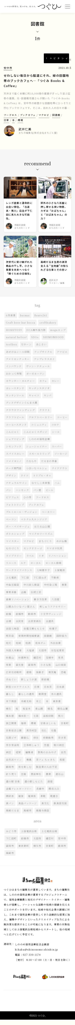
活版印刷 (48, 721)
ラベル (30, 561)
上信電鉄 (60, 575)
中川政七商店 (32, 590)
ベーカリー (48, 517)
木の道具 (56, 699)
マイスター (12, 546)
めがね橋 (61, 546)
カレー (56, 386)
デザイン (11, 480)
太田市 (43, 655)
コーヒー (62, 422)
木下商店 (11, 706)
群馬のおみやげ (47, 757)
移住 (36, 743)
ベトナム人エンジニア (34, 524)
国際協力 (61, 641)
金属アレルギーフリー (19, 794)
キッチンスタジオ (39, 393)
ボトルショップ (15, 539)
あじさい (41, 349)
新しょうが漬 (29, 684)
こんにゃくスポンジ (36, 437)
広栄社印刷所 (14, 677)
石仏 (44, 735)
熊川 (61, 721)
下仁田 (25, 582)
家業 (8, 670)
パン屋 (37, 495)
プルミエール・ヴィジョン (22, 517)
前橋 (8, 619)
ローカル (36, 568)
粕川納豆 (59, 750)
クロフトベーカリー (41, 422)
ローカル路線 (54, 568)
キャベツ (34, 400)
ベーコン (11, 524)
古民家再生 (35, 626)
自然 (63, 757)
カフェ (43, 386)
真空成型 (31, 735)
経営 (18, 757)
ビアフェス (12, 502)
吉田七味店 (12, 633)
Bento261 (40, 320)
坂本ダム (40, 648)
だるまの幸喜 (49, 466)
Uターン (26, 349)
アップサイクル (43, 357)
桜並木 (27, 714)
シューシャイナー (36, 451)
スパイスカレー (15, 459)
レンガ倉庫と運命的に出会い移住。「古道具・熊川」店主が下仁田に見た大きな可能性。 (19, 215)
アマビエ (62, 357)
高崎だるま (12, 815)
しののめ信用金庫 (39, 444)
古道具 (50, 626)
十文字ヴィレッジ (50, 619)
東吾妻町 (23, 851)
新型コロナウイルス (18, 692)
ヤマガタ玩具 (55, 553)
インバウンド (14, 371)
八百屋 (56, 604)
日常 (6, 125)
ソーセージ (61, 459)
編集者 (29, 757)
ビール (50, 495)
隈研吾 (10, 801)
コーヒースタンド (16, 430)
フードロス (10, 119)
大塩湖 (30, 655)
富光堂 (20, 670)
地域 (18, 648)
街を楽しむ (25, 772)
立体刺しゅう (32, 750)
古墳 (8, 626)
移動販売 (48, 743)
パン (8, 495)
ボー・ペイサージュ (18, 531)
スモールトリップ (39, 459)
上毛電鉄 (11, 582)
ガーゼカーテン (35, 378)
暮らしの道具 (26, 699)
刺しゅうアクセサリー (53, 612)
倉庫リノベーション (18, 604)
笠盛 (46, 750)
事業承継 (11, 597)
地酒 (28, 648)
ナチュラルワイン (16, 488)
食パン (10, 808)
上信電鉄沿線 (29, 836)
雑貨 (21, 801)
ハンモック (22, 495)
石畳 (54, 735)
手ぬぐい (11, 684)
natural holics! (16, 342)
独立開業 (11, 728)
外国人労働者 (14, 655)
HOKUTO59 (14, 335)
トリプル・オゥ (42, 480)
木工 (38, 706)
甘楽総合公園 (14, 735)
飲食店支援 (60, 808)
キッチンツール (15, 400)
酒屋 (50, 786)
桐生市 (37, 851)
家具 (61, 662)
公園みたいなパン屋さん (20, 612)
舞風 (29, 765)
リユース (11, 568)
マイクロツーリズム (41, 539)
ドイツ (25, 480)
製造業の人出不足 (46, 772)
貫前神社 (36, 779)
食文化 (45, 808)
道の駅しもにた (34, 786)
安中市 (8, 68)
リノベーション (57, 561)
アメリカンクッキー (18, 364)
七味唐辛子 (43, 575)
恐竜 (63, 677)
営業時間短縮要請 (29, 641)
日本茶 (48, 692)
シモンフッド (14, 451)
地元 (8, 648)
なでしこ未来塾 (41, 488)
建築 (29, 677)
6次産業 (11, 320)
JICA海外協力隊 (36, 335)
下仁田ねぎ (40, 582)
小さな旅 (45, 670)
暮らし (10, 699)
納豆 (8, 757)
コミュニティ (39, 430)
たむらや (31, 466)
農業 (48, 779)
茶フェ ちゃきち (45, 765)
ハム (57, 488)
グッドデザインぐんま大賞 (22, 408)
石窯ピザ (11, 743)
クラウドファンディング (20, 415)
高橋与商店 (42, 815)
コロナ (55, 430)
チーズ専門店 (14, 473)
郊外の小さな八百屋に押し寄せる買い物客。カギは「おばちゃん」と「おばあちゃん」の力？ (54, 215)
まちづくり (45, 546)
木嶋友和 (26, 706)
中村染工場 (50, 590)
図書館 (56, 119)
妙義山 (10, 662)
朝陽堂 (43, 699)
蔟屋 (62, 765)
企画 (23, 597)
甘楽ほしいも (48, 728)
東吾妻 (57, 706)
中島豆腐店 (12, 590)
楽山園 (39, 714)
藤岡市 (10, 772)
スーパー (57, 451)
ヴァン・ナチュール (38, 371)
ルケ (23, 568)
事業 (64, 590)
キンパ (48, 400)
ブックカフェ (28, 119)
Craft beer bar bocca (20, 327)
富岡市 (32, 670)
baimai (25, 320)
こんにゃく (12, 437)
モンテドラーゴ (33, 553)
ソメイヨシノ (14, 466)
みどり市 (11, 836)
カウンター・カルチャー (20, 386)
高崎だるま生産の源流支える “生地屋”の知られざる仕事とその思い (55, 271)
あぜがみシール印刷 (18, 357)
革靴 (43, 801)
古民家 (20, 626)
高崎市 (28, 815)
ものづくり (12, 553)
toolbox (11, 349)
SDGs (35, 342)
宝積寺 (50, 662)
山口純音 (61, 670)
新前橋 (45, 684)
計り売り (11, 779)
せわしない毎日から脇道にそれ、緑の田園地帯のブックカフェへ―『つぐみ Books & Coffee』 (36, 80)
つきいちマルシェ (36, 473)
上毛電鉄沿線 (49, 836)
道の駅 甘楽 (13, 786)
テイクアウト (60, 473)
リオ (41, 561)
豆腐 (23, 779)
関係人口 (54, 794)
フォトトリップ (15, 510)
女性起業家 (58, 655)
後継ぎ (40, 677)
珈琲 (23, 728)
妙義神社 (23, 662)
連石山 (60, 779)
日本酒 (60, 692)
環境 (20, 125)
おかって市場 (14, 378)
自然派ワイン (14, 765)
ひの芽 (28, 502)
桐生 (8, 714)
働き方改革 (40, 604)
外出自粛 (55, 648)
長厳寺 (40, 794)
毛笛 (36, 721)
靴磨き (54, 801)
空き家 (62, 743)
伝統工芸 (36, 597)
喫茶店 (10, 641)
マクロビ (44, 119)
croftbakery (48, 327)
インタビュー (56, 58)
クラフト (44, 415)
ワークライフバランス (19, 575)
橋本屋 (10, 721)
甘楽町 (65, 728)
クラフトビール (15, 422)
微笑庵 (52, 677)
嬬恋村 (37, 662)
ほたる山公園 (42, 531)
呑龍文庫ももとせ (34, 633)
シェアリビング (15, 444)
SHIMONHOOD (53, 342)
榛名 (50, 714)
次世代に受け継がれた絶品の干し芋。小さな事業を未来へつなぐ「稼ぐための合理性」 (19, 272)
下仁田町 (11, 843)
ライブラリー (14, 561)
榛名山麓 (62, 714)
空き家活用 (12, 750)
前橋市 (20, 619)
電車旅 (32, 801)
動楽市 (32, 619)
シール (56, 437)
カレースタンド (15, 393)
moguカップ (58, 335)
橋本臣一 (23, 721)
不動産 (55, 582)
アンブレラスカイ (44, 364)
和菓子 (53, 633)
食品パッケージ (27, 808)
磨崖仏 (25, 743)
